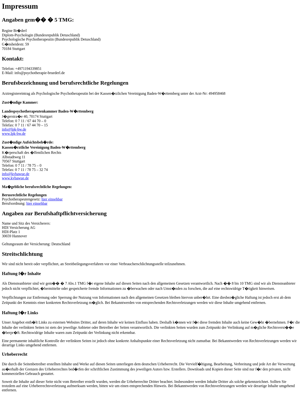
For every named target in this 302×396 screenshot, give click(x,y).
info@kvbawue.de (15, 174)
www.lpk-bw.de (14, 134)
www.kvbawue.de (15, 178)
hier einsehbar (52, 199)
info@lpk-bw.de (14, 129)
